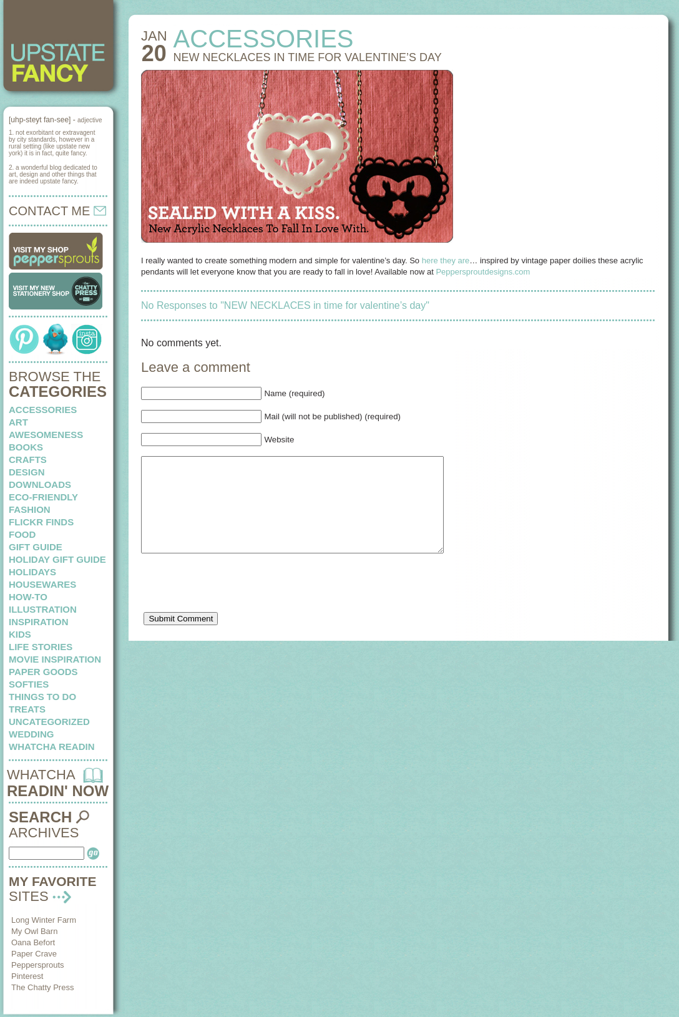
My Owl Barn (34, 931)
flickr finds (41, 522)
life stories (40, 646)
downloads (40, 484)
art (18, 422)
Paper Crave (34, 953)
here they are (446, 260)
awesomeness (46, 434)
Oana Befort (33, 942)
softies (29, 684)
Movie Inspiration (55, 659)
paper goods (43, 671)
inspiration (39, 621)
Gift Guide (35, 547)
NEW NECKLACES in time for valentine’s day (307, 57)
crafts (28, 459)
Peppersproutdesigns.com (483, 271)
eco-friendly (43, 497)
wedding (31, 734)
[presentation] (236, 606)
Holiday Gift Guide (57, 559)
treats (27, 709)
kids (20, 634)
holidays (32, 572)
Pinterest (27, 976)
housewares (42, 584)
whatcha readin (51, 746)
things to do (42, 696)
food (22, 534)
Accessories (43, 409)
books (26, 447)
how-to (28, 596)
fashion (30, 509)
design (27, 472)
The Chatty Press (42, 987)
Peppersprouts (37, 965)
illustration (43, 609)
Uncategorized (49, 721)
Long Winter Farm (43, 920)
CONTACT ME (57, 211)
